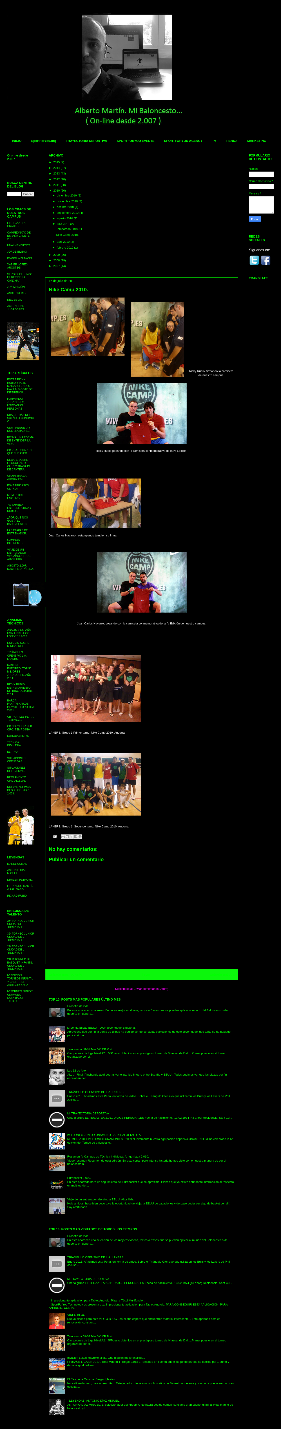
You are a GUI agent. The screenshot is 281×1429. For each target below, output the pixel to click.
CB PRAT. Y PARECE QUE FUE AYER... (20, 452)
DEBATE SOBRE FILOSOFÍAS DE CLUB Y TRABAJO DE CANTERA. (18, 464)
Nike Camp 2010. (67, 234)
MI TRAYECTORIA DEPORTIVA (88, 1113)
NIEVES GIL (14, 299)
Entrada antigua (222, 974)
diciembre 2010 (67, 195)
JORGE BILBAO (17, 251)
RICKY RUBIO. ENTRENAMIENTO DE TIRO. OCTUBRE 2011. (20, 689)
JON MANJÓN (16, 287)
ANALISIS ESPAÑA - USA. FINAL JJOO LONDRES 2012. (19, 633)
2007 (57, 266)
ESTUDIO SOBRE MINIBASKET (18, 644)
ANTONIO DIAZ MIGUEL (16, 872)
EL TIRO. (12, 751)
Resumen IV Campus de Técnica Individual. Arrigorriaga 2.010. (108, 1156)
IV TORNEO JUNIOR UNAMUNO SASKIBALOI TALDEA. (104, 1135)
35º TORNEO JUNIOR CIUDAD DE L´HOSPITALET (20, 924)
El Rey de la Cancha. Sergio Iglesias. (91, 1379)
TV (214, 141)
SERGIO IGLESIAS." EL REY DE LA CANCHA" (19, 277)
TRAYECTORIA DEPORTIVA (86, 141)
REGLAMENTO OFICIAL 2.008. (16, 779)
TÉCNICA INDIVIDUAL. (15, 744)
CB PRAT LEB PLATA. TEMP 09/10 (20, 718)
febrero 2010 (65, 247)
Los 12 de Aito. (77, 1070)
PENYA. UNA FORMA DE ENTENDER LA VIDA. (20, 440)
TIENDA (232, 141)
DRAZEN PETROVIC (20, 879)
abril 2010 (64, 241)
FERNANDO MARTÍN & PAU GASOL (20, 887)
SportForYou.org (43, 141)
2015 (57, 162)
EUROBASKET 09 (18, 735)
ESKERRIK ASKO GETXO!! (18, 487)
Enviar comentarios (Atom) (151, 988)
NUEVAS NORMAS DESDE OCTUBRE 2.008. (19, 790)
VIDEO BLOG (76, 1315)
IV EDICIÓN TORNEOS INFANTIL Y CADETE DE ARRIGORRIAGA (20, 980)
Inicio (146, 974)
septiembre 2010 (68, 212)
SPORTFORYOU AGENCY (183, 141)
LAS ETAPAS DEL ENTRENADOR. (18, 532)
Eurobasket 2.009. (79, 1178)
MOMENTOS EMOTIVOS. (15, 497)
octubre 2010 (66, 207)
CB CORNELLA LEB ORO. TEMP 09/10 (19, 728)
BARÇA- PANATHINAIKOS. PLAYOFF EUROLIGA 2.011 (20, 705)
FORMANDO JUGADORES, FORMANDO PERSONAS (16, 403)
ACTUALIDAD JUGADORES (15, 307)
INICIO (17, 141)
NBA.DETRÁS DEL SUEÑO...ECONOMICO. (20, 418)
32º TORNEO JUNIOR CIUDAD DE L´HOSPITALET (20, 937)
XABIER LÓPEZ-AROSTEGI (17, 266)
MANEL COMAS (17, 863)
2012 (57, 179)
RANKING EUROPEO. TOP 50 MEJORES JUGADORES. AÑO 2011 (19, 672)
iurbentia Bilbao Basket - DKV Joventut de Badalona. (101, 1027)
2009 (57, 254)
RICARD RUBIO (17, 895)
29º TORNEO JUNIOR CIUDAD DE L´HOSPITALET (20, 950)
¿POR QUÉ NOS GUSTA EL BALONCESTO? (17, 521)
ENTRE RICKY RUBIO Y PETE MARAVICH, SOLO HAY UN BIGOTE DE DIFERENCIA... (20, 386)
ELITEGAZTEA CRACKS (16, 224)
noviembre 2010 (68, 201)
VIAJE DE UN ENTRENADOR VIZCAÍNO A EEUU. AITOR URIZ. (19, 554)
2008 (57, 260)
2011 (57, 185)
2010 (57, 190)
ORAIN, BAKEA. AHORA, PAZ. (17, 477)
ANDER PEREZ (16, 293)
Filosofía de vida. (78, 1006)
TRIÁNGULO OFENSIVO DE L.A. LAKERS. (95, 1092)
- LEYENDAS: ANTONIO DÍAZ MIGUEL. (93, 1400)
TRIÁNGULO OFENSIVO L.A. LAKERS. (17, 655)
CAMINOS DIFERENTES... (17, 541)
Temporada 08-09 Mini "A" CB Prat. (90, 1049)
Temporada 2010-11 (69, 229)
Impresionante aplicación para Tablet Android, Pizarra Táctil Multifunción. (98, 1300)
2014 (57, 168)
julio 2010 (63, 224)
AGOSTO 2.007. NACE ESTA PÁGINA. (20, 567)
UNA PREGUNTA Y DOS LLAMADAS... (19, 429)
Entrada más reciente (65, 974)
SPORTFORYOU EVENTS (135, 141)
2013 (57, 173)
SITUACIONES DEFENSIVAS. (16, 769)
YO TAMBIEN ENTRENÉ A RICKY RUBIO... (19, 508)
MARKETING (256, 141)
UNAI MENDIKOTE (18, 245)
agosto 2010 (65, 218)
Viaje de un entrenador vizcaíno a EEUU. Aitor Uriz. (100, 1199)
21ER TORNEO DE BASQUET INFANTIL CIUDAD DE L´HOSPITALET (20, 964)
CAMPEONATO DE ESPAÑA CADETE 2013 (19, 236)
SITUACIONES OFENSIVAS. (16, 760)
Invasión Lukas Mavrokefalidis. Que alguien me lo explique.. (106, 1357)
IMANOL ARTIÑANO (19, 258)
